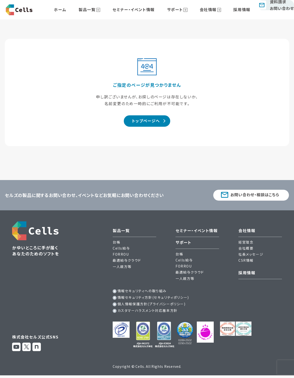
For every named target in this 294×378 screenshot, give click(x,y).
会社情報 (204, 9)
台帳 (116, 243)
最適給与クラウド (127, 262)
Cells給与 (121, 250)
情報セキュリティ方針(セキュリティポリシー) (153, 299)
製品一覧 (100, 9)
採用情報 (232, 9)
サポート (177, 9)
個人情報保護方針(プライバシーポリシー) (152, 305)
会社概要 (245, 250)
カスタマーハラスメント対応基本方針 (148, 312)
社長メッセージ (250, 256)
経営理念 (245, 243)
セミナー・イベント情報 (141, 9)
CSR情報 (246, 262)
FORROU (121, 256)
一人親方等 (122, 268)
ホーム (79, 9)
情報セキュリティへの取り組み (142, 292)
